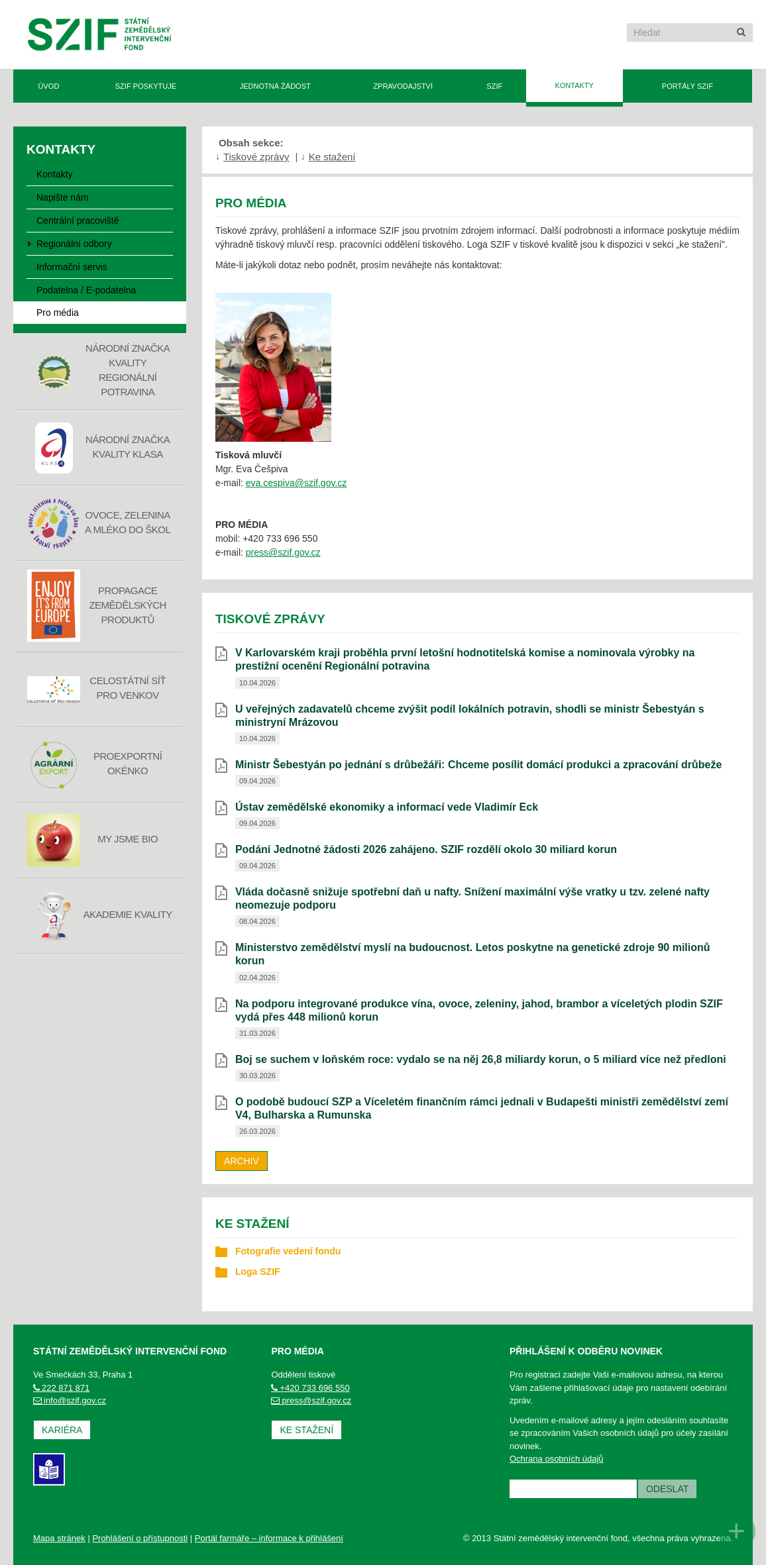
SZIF (494, 86)
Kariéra (62, 1430)
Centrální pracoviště (77, 220)
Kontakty (574, 85)
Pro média (57, 312)
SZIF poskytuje (145, 86)
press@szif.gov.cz (283, 552)
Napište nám (62, 197)
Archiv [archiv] (241, 1161)
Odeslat (667, 1489)
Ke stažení (332, 156)
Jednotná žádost (275, 86)
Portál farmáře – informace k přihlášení (269, 1538)
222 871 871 (61, 1388)
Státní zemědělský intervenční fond (99, 36)
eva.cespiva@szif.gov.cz (296, 483)
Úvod (49, 86)
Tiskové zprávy (256, 156)
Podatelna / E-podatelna (86, 290)
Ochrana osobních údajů (557, 1459)
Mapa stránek (59, 1538)
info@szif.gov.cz (69, 1400)
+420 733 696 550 (310, 1388)
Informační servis (71, 267)
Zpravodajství (403, 86)
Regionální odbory (74, 243)
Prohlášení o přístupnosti (140, 1538)
